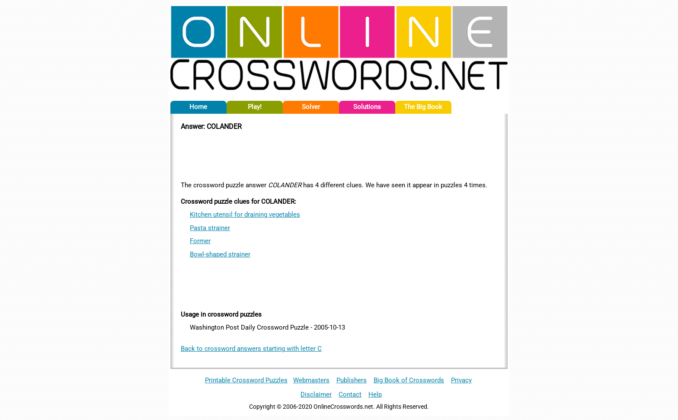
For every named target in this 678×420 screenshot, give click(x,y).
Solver (311, 107)
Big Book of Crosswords (409, 380)
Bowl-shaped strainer (220, 254)
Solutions (367, 107)
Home (198, 107)
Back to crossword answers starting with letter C (251, 349)
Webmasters (311, 380)
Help (375, 394)
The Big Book (423, 107)
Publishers (351, 380)
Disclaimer (316, 394)
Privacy (461, 380)
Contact (350, 394)
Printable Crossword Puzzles (246, 380)
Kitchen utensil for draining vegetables (245, 214)
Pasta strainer (210, 228)
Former (200, 241)
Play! (255, 107)
